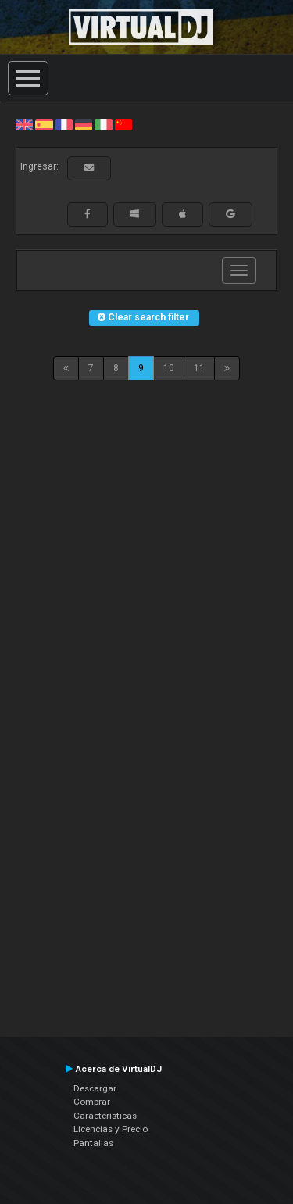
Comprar (91, 1101)
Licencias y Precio (110, 1129)
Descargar (94, 1088)
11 (199, 368)
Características (105, 1115)
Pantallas (93, 1143)
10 (168, 368)
